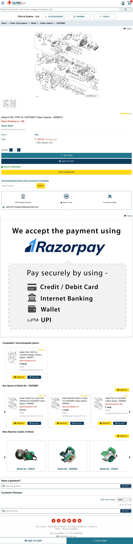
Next (129, 410)
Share (129, 29)
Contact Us (92, 527)
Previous (4, 410)
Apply (41, 186)
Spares (79, 16)
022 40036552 (57, 533)
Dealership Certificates (57, 527)
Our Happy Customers (77, 527)
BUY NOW (66, 155)
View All (122, 390)
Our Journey (41, 527)
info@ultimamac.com (66, 536)
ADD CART (34, 377)
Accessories (54, 16)
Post (125, 486)
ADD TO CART (66, 161)
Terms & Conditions (70, 529)
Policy (57, 529)
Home (3, 23)
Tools (104, 16)
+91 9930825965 (75, 533)
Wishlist (19, 377)
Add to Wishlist (66, 172)
